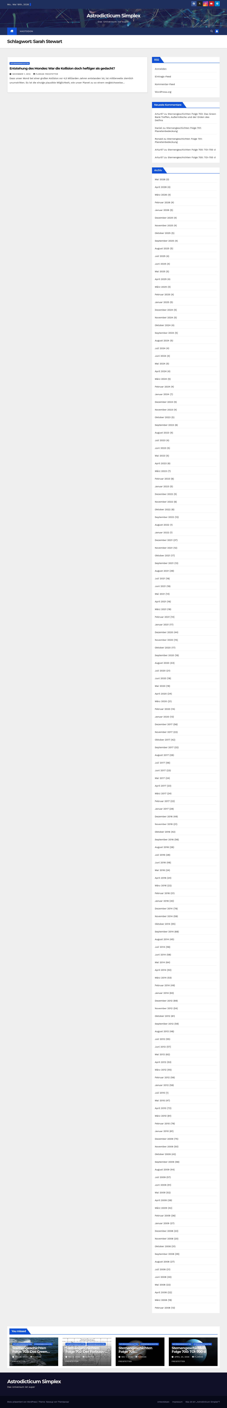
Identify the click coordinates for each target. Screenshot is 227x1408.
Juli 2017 (160, 762)
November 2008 (164, 1238)
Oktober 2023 (163, 417)
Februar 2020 (162, 709)
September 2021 (164, 563)
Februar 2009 (162, 1215)
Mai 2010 (160, 1100)
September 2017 (164, 747)
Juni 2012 (160, 1046)
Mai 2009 (160, 1192)
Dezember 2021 (164, 540)
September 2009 (164, 1161)
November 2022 (164, 501)
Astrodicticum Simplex (113, 16)
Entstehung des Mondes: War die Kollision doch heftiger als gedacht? (62, 68)
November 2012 (164, 1008)
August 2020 (162, 663)
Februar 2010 (162, 1123)
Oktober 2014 (162, 924)
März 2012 (160, 1069)
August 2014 (162, 939)
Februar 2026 (162, 202)
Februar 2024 (162, 386)
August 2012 (162, 1031)
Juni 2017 (160, 770)
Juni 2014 (160, 954)
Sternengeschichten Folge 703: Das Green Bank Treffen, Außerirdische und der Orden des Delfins (185, 117)
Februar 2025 (162, 294)
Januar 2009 (162, 1223)
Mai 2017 (160, 778)
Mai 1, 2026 (127, 1357)
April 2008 (161, 1292)
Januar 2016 (162, 901)
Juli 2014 (160, 947)
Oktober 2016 (162, 831)
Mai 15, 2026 (21, 1357)
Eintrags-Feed (163, 76)
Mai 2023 (160, 455)
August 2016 (162, 847)
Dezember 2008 (164, 1231)
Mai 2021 (160, 593)
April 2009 (161, 1200)
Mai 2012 (160, 1054)
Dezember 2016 (164, 816)
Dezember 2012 (164, 1000)
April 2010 (160, 1108)
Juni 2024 (160, 356)
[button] (211, 31)
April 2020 (161, 693)
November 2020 (164, 640)
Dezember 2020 (164, 632)
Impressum (177, 1402)
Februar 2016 (162, 893)
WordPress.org (163, 92)
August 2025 (162, 248)
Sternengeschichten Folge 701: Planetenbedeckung (136, 1351)
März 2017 (160, 793)
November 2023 (164, 409)
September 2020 (164, 655)
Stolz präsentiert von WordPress (22, 1402)
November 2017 (164, 732)
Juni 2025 (160, 263)
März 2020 (161, 701)
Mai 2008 (160, 1284)
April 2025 (161, 279)
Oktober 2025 (163, 233)
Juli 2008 (160, 1269)
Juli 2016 (160, 854)
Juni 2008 (160, 1277)
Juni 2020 (160, 678)
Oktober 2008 (163, 1246)
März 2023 (161, 471)
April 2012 (160, 1062)
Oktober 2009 (163, 1154)
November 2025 (164, 225)
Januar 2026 (162, 210)
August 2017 (162, 755)
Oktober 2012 (162, 1016)
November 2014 (164, 916)
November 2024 (164, 317)
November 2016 (164, 824)
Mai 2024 (160, 363)
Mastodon (26, 31)
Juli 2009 (160, 1177)
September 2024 (164, 333)
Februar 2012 (162, 1077)
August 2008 (162, 1261)
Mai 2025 (160, 271)
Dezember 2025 (164, 217)
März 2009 (161, 1208)
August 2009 (162, 1169)
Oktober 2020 (163, 647)
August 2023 (162, 432)
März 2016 (160, 885)
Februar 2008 (162, 1307)
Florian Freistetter (45, 74)
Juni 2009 (160, 1185)
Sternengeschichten (43, 1344)
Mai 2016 (160, 870)
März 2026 (161, 194)
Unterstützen (163, 1402)
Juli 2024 (160, 348)
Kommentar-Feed (165, 84)
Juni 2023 (160, 448)
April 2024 (161, 371)
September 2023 (164, 425)
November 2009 (164, 1146)
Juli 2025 (160, 256)
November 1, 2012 (21, 74)
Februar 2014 (162, 985)
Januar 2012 (162, 1085)
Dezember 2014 (164, 908)
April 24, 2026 (182, 1357)
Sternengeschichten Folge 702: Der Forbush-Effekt (85, 1351)
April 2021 (160, 601)
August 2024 (162, 340)
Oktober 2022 (163, 509)
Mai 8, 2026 (74, 1357)
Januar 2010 (162, 1131)
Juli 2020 (160, 670)
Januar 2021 (162, 624)
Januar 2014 (162, 993)
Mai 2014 (160, 962)
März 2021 (160, 609)
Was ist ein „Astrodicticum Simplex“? (202, 1402)
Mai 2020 (160, 686)
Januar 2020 (162, 716)
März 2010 (160, 1115)
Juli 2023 (160, 440)
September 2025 (164, 240)
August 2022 (162, 524)
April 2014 (160, 970)
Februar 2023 (162, 478)
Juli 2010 (160, 1092)
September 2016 (164, 839)
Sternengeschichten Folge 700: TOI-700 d (192, 149)
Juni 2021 (160, 586)
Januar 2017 (162, 808)
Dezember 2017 (164, 724)
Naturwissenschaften (19, 63)
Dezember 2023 (164, 402)
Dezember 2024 (164, 309)
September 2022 (164, 517)
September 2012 (164, 1023)
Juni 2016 (160, 862)
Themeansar (63, 1402)
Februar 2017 (162, 801)
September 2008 (164, 1254)
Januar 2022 (162, 532)
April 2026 (161, 187)
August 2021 (162, 570)
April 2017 (160, 785)
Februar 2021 (162, 617)
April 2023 (161, 463)
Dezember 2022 (164, 494)
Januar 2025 (162, 302)
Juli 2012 (160, 1039)
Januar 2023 (162, 486)
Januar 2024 (162, 394)
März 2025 (161, 286)
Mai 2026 (160, 179)
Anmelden (161, 68)
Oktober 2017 (162, 739)
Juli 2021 (160, 578)
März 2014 (160, 977)
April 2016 (160, 877)
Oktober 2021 (162, 555)
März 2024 (161, 379)
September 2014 (164, 931)
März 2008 (161, 1300)
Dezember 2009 (164, 1138)
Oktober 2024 (163, 325)
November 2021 (164, 547)
